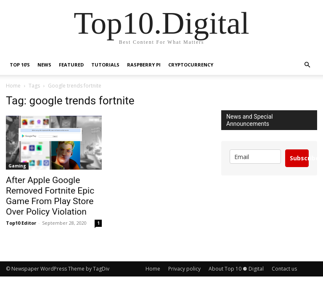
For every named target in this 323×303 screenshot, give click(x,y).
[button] (307, 65)
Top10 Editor (21, 223)
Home (13, 85)
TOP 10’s (20, 64)
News (44, 64)
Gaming (17, 166)
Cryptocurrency (190, 64)
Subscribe (299, 158)
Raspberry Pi (144, 64)
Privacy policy (184, 268)
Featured (71, 64)
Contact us (284, 268)
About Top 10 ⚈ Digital (236, 268)
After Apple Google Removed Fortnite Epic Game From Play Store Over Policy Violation (50, 196)
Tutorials (105, 64)
